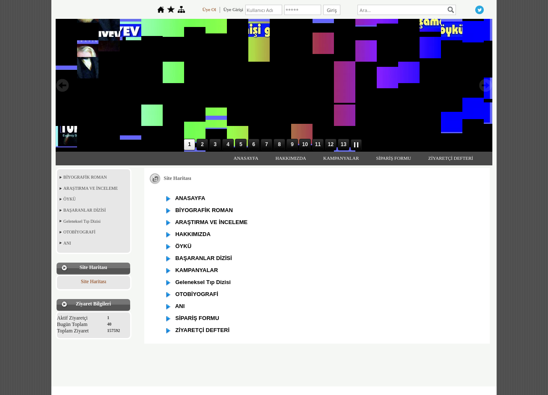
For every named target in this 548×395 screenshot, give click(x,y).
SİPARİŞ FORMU (393, 158)
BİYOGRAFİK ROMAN (85, 177)
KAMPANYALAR (341, 158)
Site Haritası (94, 281)
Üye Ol (209, 9)
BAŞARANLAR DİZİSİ (84, 210)
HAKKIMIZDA (291, 158)
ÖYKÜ (69, 199)
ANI (67, 243)
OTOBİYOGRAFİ (79, 232)
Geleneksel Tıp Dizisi (82, 221)
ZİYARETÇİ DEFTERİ (450, 158)
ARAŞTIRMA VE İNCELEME (90, 188)
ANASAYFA (245, 158)
